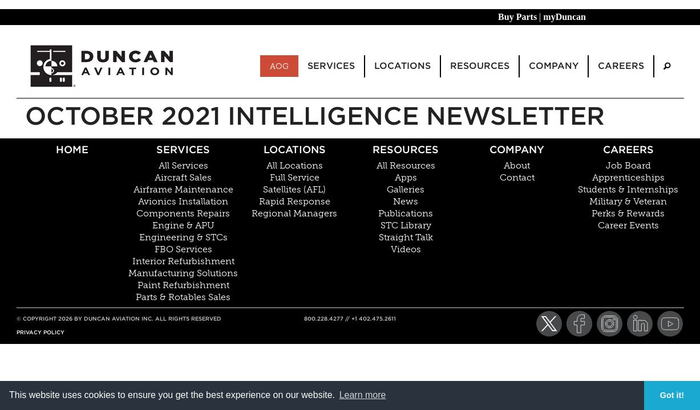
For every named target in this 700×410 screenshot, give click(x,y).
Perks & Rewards (628, 213)
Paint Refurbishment (183, 285)
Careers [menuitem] (621, 65)
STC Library (406, 225)
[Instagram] (609, 324)
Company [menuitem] (553, 65)
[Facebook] (579, 324)
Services (183, 149)
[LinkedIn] (640, 324)
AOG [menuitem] (279, 66)
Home (72, 149)
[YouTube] (670, 324)
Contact (517, 177)
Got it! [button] (672, 395)
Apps (406, 177)
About (517, 165)
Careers (628, 149)
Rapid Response (294, 201)
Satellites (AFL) (294, 189)
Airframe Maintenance (183, 189)
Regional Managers (294, 213)
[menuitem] (666, 66)
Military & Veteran (628, 201)
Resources (406, 149)
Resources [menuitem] (479, 65)
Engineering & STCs (183, 237)
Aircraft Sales (183, 177)
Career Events (628, 225)
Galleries (405, 189)
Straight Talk (406, 237)
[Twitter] (549, 324)
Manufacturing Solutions (183, 273)
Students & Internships (628, 189)
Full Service (294, 177)
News (405, 201)
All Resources (406, 165)
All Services (183, 165)
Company (516, 149)
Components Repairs (183, 213)
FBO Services (183, 249)
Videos (406, 249)
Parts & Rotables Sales (183, 297)
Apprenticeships (628, 177)
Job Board (628, 165)
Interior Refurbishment (183, 261)
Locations (295, 149)
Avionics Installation (183, 201)
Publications (405, 213)
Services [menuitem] (331, 65)
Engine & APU (183, 225)
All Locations (294, 165)
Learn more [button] (362, 395)
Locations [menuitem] (402, 65)
